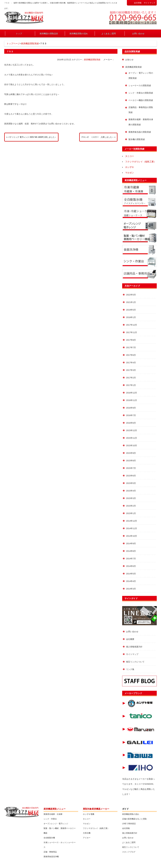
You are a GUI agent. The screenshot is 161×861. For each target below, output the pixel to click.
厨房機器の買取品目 (49, 33)
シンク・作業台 (50, 819)
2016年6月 (131, 423)
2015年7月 (131, 468)
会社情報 (138, 3)
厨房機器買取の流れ (78, 33)
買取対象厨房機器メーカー (96, 809)
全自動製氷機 (49, 838)
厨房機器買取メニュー (136, 180)
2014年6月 (131, 566)
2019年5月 (131, 310)
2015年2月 (131, 506)
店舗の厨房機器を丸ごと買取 (134, 819)
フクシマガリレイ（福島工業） (140, 161)
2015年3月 (131, 498)
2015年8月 (131, 460)
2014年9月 (131, 543)
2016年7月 (131, 415)
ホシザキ (129, 167)
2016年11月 (131, 400)
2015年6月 (131, 475)
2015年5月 (131, 483)
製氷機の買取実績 (136, 139)
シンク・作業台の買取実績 (140, 93)
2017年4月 (131, 362)
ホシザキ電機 (88, 814)
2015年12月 (131, 430)
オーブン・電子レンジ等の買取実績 (140, 75)
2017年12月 (131, 325)
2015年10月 (131, 445)
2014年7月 (131, 558)
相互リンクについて (135, 662)
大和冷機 (86, 833)
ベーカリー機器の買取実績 (140, 100)
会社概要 (130, 639)
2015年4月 (131, 491)
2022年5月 (131, 295)
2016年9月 (131, 408)
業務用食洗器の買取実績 (139, 132)
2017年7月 (131, 347)
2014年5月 (131, 573)
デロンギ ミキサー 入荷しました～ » (98, 137)
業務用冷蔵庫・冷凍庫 (53, 814)
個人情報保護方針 (134, 647)
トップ (19, 33)
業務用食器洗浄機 (51, 857)
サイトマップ (149, 3)
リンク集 (130, 669)
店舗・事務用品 (50, 852)
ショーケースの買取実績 (139, 85)
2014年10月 (131, 536)
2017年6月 (131, 355)
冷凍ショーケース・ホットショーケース (60, 844)
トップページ (13, 43)
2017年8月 (131, 340)
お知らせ (129, 59)
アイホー (86, 838)
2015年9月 (131, 453)
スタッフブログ (128, 852)
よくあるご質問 (108, 33)
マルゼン (129, 172)
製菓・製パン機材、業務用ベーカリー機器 (60, 830)
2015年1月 (131, 513)
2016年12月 (131, 393)
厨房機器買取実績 (30, 43)
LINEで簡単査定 (129, 824)
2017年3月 (131, 370)
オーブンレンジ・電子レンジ (56, 824)
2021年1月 (131, 302)
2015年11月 (131, 438)
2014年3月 (131, 589)
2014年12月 (131, 521)
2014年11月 (131, 528)
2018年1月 (131, 317)
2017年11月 (131, 332)
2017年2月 (131, 377)
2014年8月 (131, 551)
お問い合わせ (138, 33)
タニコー (129, 156)
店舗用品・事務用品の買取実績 (140, 110)
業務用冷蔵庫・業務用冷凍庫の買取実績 (140, 122)
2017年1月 (131, 385)
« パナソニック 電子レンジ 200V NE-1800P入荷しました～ (31, 137)
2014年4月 (131, 581)
